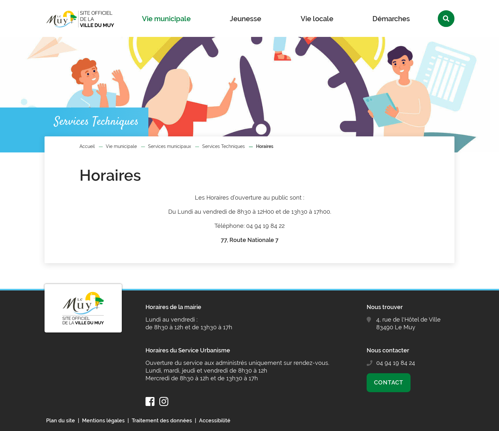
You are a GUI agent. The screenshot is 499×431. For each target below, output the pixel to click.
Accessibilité (214, 421)
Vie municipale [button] (166, 18)
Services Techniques (223, 146)
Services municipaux (169, 146)
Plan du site (60, 421)
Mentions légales (103, 421)
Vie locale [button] (317, 18)
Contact (388, 382)
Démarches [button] (391, 18)
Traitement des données (162, 421)
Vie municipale (121, 146)
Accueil (87, 146)
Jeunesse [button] (245, 18)
